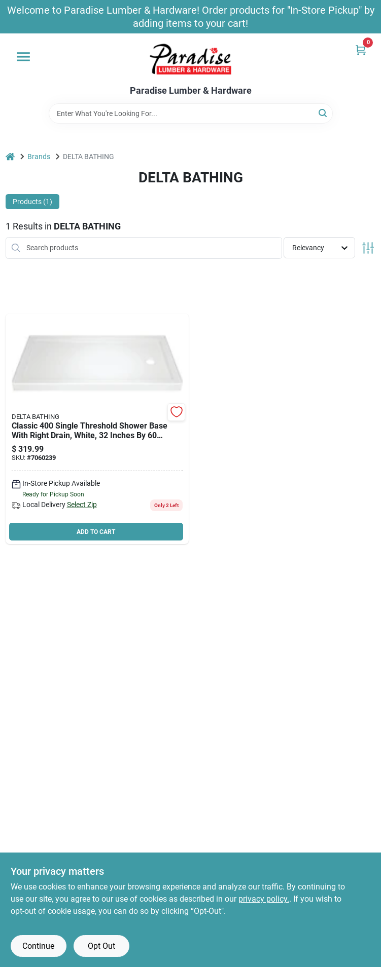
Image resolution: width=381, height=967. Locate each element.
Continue (38, 946)
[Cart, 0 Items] (361, 50)
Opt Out (101, 946)
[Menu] (23, 56)
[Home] (10, 156)
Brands (38, 156)
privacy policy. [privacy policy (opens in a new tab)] (263, 899)
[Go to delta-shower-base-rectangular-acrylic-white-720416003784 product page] (97, 429)
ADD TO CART (96, 531)
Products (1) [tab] (32, 202)
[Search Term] (191, 113)
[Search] (323, 112)
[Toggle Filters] (368, 248)
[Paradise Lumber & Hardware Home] (190, 60)
